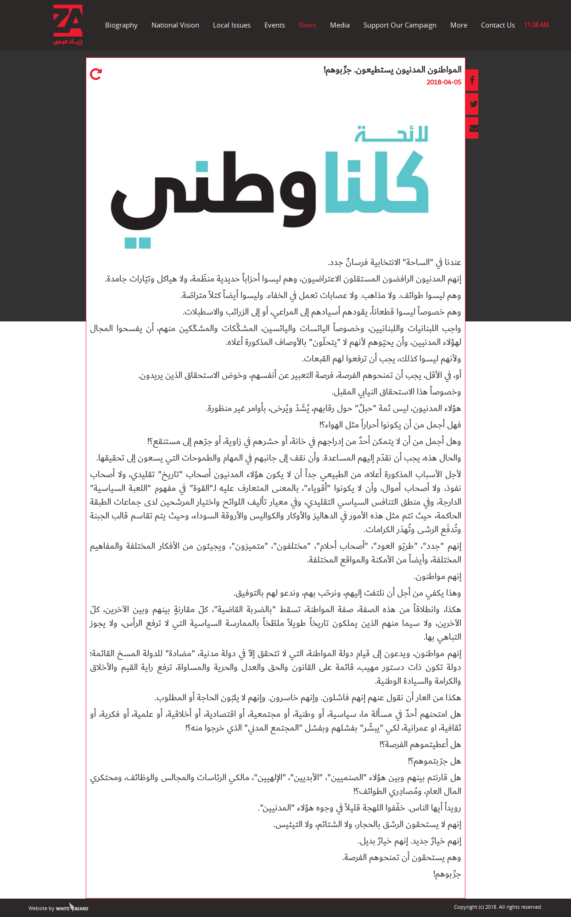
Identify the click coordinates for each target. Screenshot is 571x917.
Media (340, 24)
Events (274, 24)
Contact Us (498, 24)
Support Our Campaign (400, 24)
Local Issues (232, 24)
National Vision (175, 24)
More (458, 24)
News (307, 24)
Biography (121, 24)
